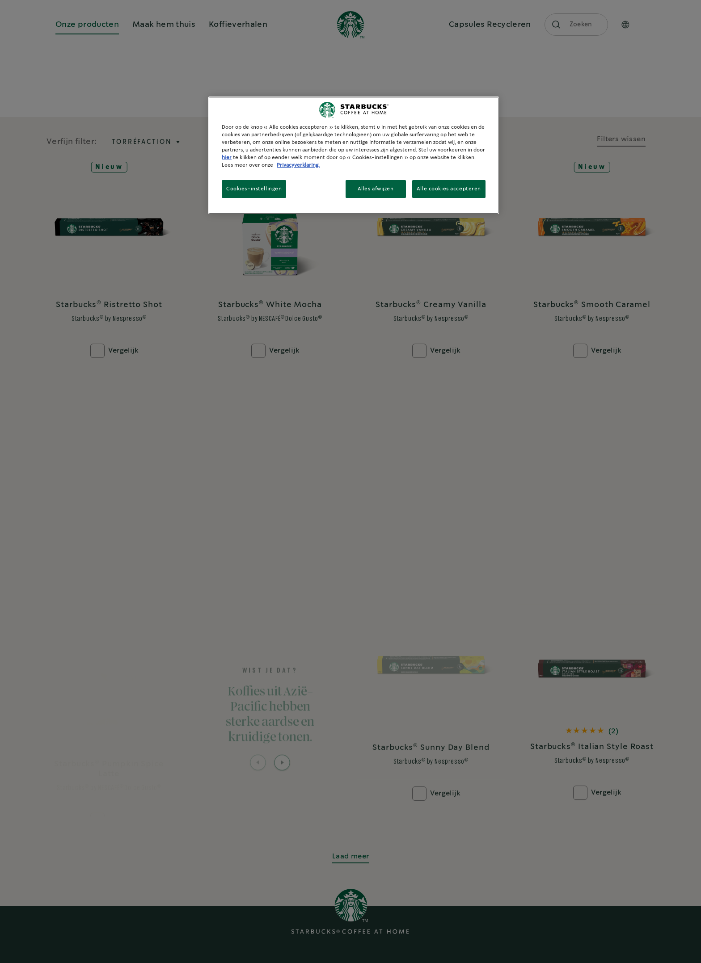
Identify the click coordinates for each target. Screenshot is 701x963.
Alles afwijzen (376, 188)
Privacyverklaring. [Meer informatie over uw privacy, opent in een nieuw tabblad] (298, 165)
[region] (353, 155)
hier (227, 157)
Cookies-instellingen (254, 188)
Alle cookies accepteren (449, 188)
